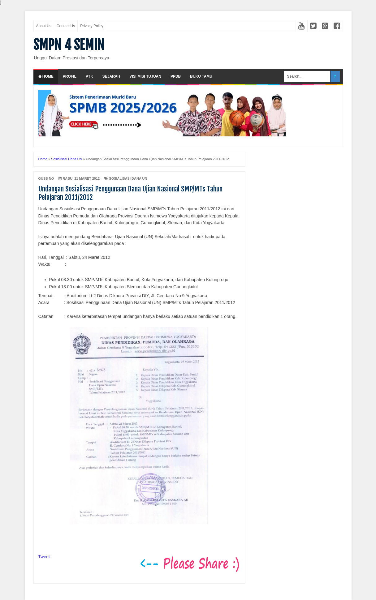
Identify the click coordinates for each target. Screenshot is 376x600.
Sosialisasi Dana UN (128, 178)
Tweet (44, 556)
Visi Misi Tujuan (145, 76)
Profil (69, 76)
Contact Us (66, 26)
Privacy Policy (91, 26)
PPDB (176, 76)
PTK (89, 76)
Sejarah (111, 76)
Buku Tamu (201, 76)
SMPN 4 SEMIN (68, 45)
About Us (43, 26)
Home (46, 76)
